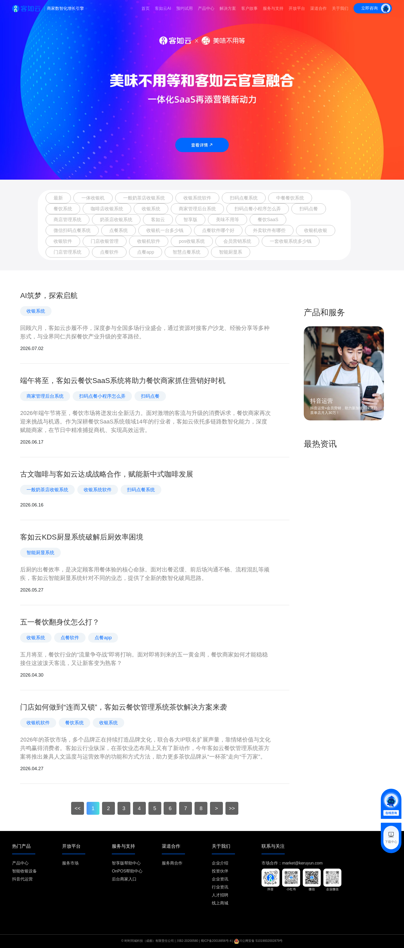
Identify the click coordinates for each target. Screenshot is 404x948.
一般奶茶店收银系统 (144, 198)
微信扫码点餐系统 (72, 230)
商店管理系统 (67, 219)
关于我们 (340, 8)
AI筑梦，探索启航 (48, 296)
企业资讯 (220, 879)
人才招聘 (220, 895)
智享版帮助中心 (126, 863)
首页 (145, 8)
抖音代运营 (22, 879)
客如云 (158, 219)
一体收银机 (93, 198)
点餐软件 (109, 252)
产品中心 (206, 8)
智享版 (190, 219)
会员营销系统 (237, 241)
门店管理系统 (67, 252)
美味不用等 (227, 219)
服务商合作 (172, 863)
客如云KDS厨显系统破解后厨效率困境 (81, 537)
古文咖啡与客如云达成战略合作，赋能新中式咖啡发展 (106, 474)
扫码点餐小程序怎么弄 (257, 208)
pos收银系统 (192, 241)
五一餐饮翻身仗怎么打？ (59, 622)
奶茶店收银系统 (116, 219)
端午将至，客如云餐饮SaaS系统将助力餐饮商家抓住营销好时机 (122, 381)
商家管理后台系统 (197, 208)
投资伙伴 (220, 871)
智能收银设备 (24, 871)
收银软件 (63, 241)
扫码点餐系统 (244, 198)
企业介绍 (220, 863)
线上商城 (220, 903)
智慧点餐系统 (186, 252)
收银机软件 (148, 241)
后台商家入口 (124, 879)
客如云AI (163, 8)
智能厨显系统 (40, 552)
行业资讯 (220, 887)
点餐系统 (118, 230)
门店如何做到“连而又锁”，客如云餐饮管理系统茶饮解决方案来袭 (123, 707)
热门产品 (21, 846)
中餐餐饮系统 (290, 198)
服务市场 (70, 863)
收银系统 (151, 208)
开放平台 (297, 8)
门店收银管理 (105, 241)
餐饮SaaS (268, 219)
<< (77, 808)
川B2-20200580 (187, 941)
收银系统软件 (197, 198)
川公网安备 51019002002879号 (258, 941)
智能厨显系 (230, 252)
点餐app (145, 252)
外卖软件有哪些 (269, 230)
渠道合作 (318, 8)
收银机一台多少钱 (164, 230)
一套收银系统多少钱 (291, 241)
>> (232, 808)
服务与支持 (273, 8)
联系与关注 (273, 846)
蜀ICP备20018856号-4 (216, 941)
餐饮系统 (63, 208)
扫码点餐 (308, 208)
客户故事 (249, 8)
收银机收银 (315, 230)
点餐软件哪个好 (218, 230)
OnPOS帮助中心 (127, 871)
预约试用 (184, 8)
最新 (58, 198)
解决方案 (228, 8)
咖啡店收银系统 (107, 208)
